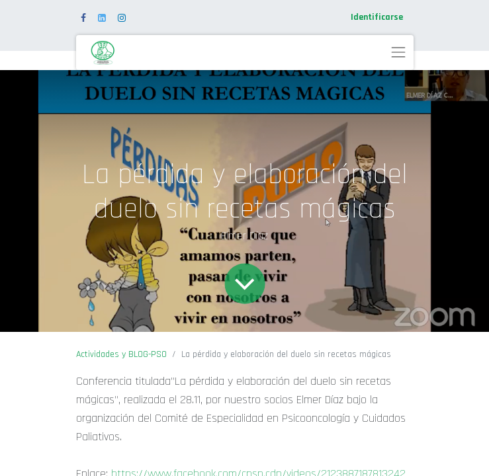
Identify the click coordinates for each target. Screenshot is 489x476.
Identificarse (377, 17)
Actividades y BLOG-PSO (121, 354)
